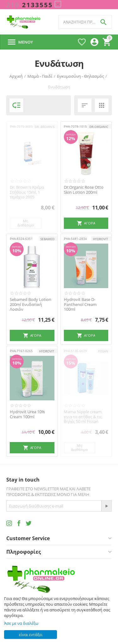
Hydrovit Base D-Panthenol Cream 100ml (80, 304)
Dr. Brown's (44, 126)
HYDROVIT (100, 239)
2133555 (29, 5)
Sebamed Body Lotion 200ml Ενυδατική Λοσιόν (30, 304)
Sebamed (47, 239)
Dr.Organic (98, 126)
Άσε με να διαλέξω (21, 623)
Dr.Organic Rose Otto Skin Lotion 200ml (84, 190)
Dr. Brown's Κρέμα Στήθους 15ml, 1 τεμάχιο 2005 (27, 192)
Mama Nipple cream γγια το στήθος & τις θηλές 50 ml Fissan (83, 416)
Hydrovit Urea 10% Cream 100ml (27, 414)
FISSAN (103, 351)
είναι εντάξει (30, 634)
